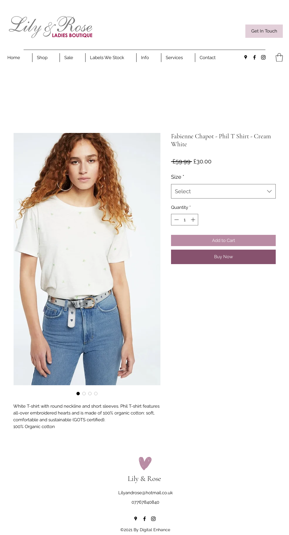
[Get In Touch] (264, 31)
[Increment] (194, 219)
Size (177, 177)
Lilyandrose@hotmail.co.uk (145, 492)
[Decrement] (176, 219)
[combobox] (223, 191)
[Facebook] (254, 57)
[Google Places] (246, 57)
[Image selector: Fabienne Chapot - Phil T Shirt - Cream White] (78, 393)
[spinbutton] (185, 219)
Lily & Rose (144, 478)
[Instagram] (263, 57)
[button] (149, 57)
